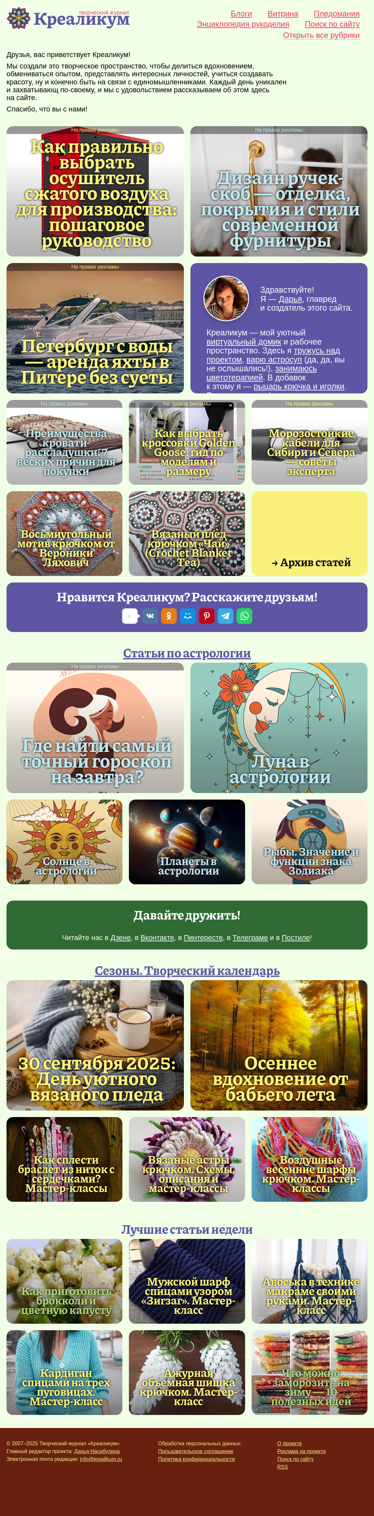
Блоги (241, 13)
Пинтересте (203, 938)
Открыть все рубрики (321, 35)
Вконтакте (157, 938)
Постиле (296, 938)
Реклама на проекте (301, 1451)
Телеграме (250, 938)
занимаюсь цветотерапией (262, 373)
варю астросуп (274, 359)
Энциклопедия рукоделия (243, 24)
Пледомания (337, 13)
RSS (282, 1467)
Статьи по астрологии (187, 652)
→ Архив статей (311, 561)
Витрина (283, 13)
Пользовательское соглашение (195, 1451)
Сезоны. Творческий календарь (187, 970)
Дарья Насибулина (97, 1451)
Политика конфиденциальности (196, 1459)
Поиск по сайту (332, 24)
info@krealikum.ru (101, 1459)
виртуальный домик (244, 341)
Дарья (290, 298)
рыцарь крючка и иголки (299, 386)
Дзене (121, 938)
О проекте (289, 1443)
